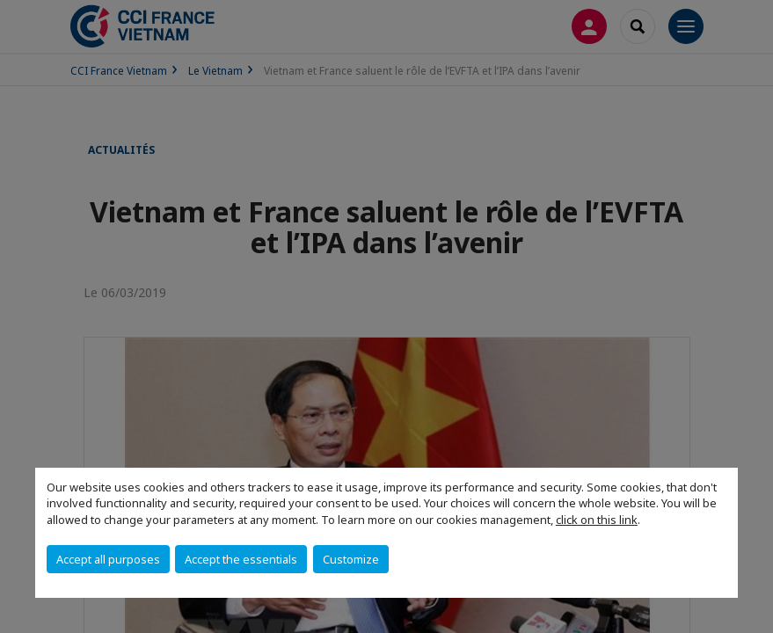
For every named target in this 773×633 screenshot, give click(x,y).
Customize (351, 559)
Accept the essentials (241, 559)
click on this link (597, 520)
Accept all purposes (108, 559)
